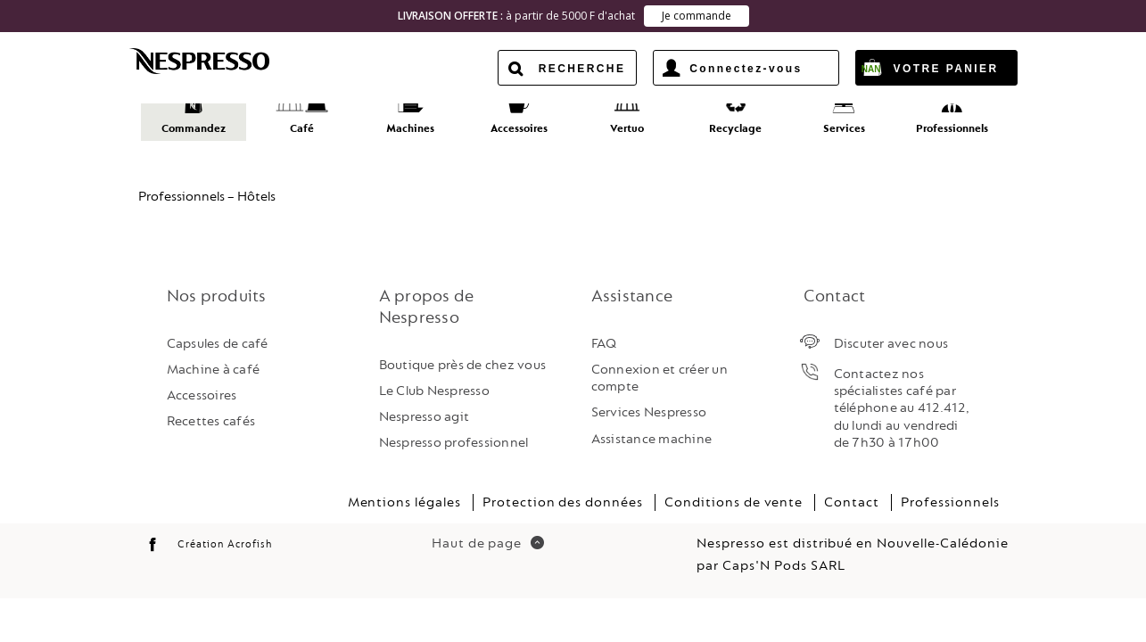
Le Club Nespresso (434, 376)
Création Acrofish (224, 530)
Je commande (696, 15)
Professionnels (950, 488)
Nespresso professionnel (454, 429)
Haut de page (488, 529)
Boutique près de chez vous (463, 350)
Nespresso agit (424, 403)
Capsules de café (217, 329)
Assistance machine (652, 424)
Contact (851, 488)
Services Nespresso (649, 399)
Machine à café (213, 355)
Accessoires (202, 382)
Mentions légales (404, 488)
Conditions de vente (733, 488)
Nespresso (215, 60)
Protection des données (562, 488)
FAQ (604, 329)
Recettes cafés (211, 407)
